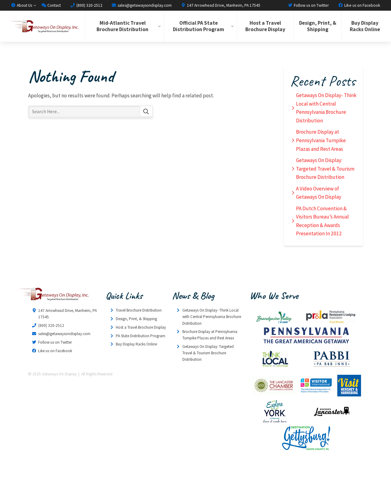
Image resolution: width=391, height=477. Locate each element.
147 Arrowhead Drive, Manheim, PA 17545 (220, 5)
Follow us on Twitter (308, 5)
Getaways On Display (44, 26)
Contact (51, 5)
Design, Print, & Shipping (317, 26)
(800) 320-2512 (86, 5)
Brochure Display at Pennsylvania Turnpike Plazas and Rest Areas (321, 140)
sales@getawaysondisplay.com (141, 5)
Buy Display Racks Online (365, 26)
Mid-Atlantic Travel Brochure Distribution (122, 26)
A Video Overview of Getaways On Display (318, 193)
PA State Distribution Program (140, 335)
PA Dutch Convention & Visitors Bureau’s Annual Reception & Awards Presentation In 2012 (322, 221)
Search (146, 111)
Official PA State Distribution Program (198, 26)
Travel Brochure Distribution (139, 310)
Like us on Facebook (359, 5)
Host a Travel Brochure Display (265, 26)
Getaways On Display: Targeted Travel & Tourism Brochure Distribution (325, 168)
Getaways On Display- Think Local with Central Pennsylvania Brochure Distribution (326, 108)
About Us (21, 5)
